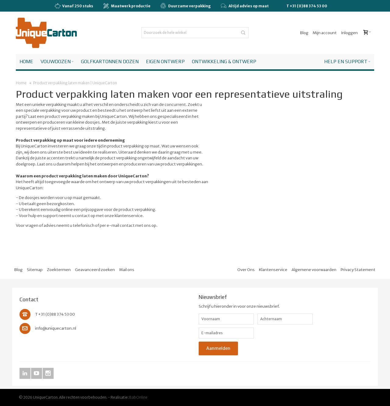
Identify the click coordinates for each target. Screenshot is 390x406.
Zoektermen (59, 269)
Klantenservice (273, 269)
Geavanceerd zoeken (95, 269)
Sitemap (35, 269)
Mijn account (325, 32)
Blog (304, 32)
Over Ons (246, 269)
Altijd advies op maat (245, 6)
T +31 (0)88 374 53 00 (306, 6)
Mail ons (126, 269)
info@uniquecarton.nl (55, 328)
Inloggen (349, 32)
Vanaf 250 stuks (74, 6)
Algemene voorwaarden (314, 269)
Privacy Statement (358, 269)
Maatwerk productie (127, 6)
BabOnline (138, 397)
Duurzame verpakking (186, 6)
